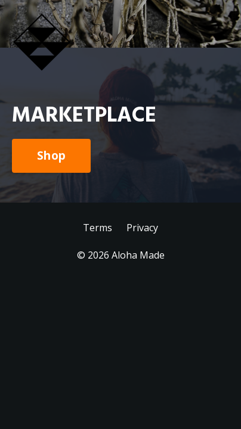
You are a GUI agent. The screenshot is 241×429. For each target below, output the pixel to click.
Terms (97, 227)
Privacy (142, 227)
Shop (51, 155)
